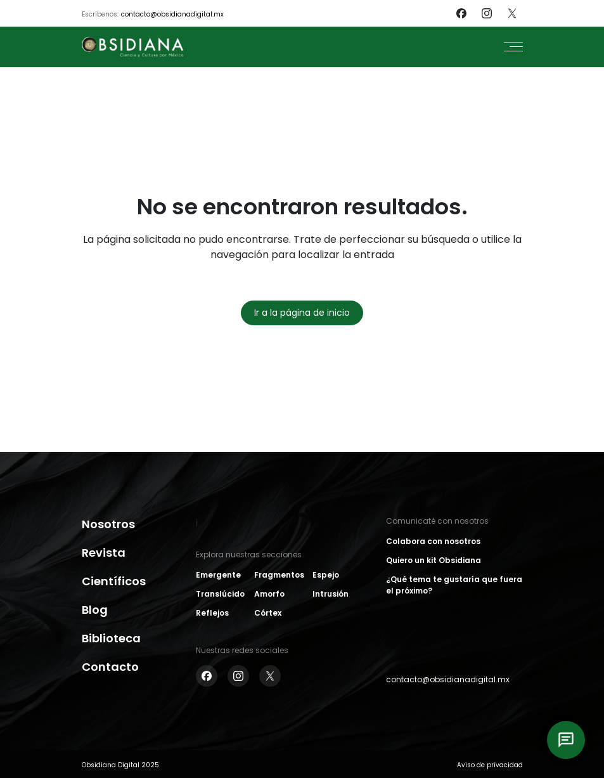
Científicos (114, 581)
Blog (95, 610)
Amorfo (269, 593)
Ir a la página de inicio (302, 312)
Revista (103, 553)
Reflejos (212, 612)
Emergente (218, 574)
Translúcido (220, 593)
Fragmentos (279, 574)
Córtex (267, 612)
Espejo (325, 574)
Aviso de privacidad (490, 765)
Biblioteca (111, 638)
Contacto (110, 667)
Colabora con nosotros (433, 541)
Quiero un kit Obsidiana (433, 560)
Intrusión (330, 593)
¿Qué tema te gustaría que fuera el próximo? (454, 585)
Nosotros (108, 524)
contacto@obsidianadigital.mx (172, 14)
